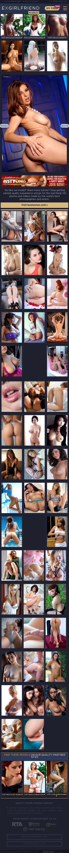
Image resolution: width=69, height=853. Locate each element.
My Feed (52, 8)
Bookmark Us (34, 837)
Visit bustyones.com (34, 205)
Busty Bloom (31, 1)
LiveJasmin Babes (12, 1)
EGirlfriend (21, 9)
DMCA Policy (48, 851)
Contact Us (35, 844)
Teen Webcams (60, 1)
